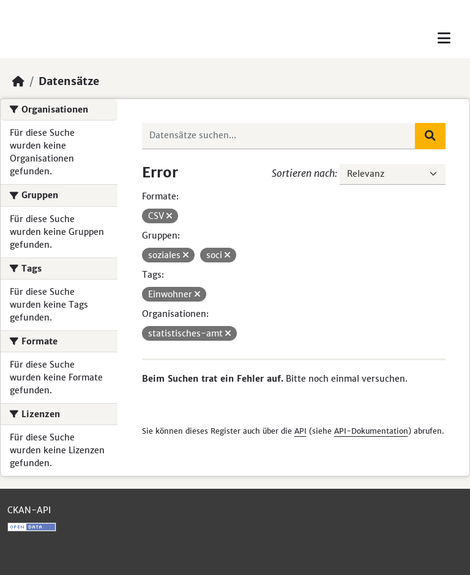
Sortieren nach (303, 173)
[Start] (18, 81)
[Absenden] (430, 136)
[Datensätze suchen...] (279, 136)
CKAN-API (29, 510)
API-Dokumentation (371, 431)
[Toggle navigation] (444, 38)
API (300, 431)
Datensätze (69, 81)
